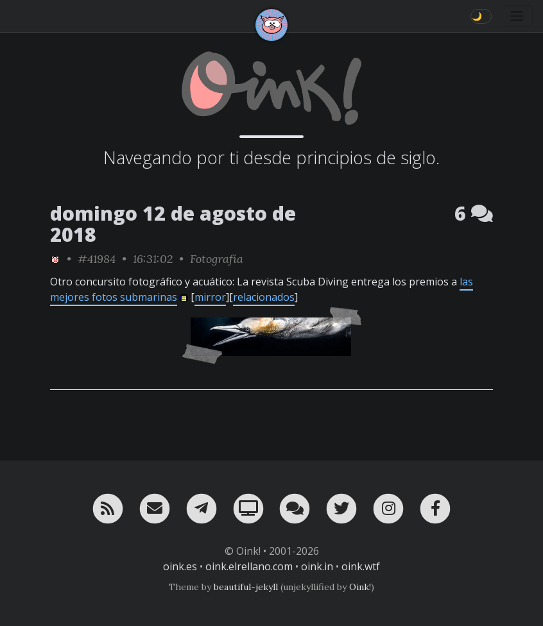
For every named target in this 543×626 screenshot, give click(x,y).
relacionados (264, 297)
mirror (210, 297)
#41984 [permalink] (97, 258)
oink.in (317, 566)
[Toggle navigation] (517, 16)
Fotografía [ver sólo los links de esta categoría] (216, 258)
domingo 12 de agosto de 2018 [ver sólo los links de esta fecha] (173, 224)
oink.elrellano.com (249, 566)
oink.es (180, 566)
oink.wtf (360, 566)
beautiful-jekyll (246, 587)
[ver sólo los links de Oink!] (55, 258)
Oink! (360, 587)
